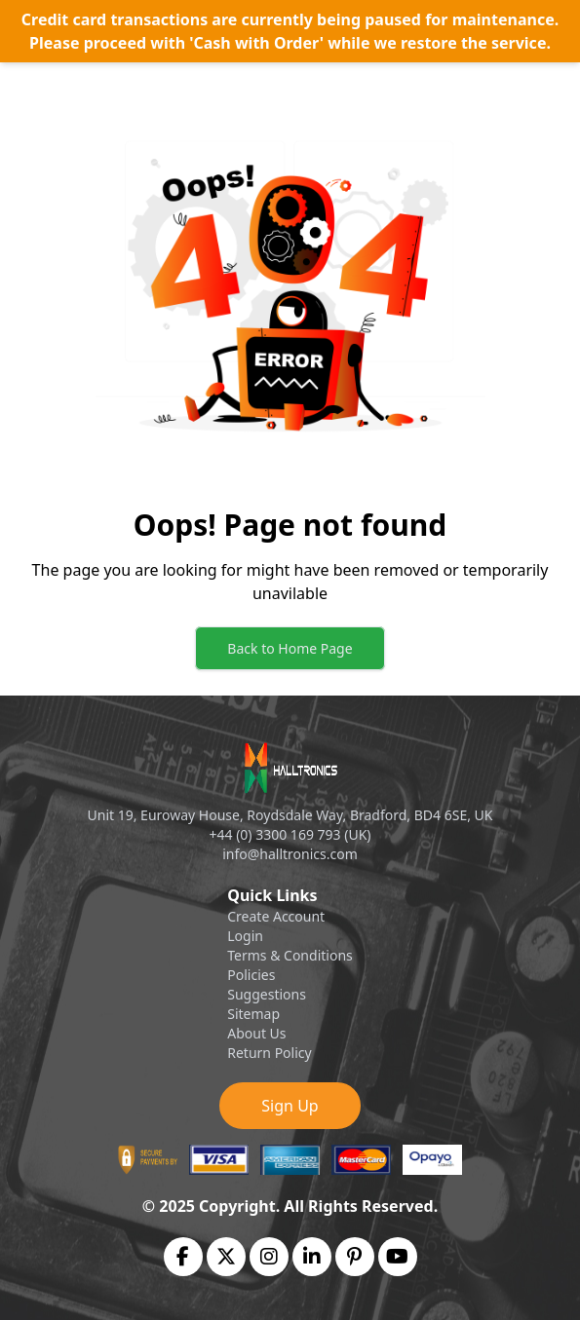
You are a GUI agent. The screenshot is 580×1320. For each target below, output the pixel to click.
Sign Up (289, 1105)
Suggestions (266, 994)
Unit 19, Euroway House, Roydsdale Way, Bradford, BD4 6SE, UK (290, 815)
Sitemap (253, 1013)
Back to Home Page (289, 648)
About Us (256, 1033)
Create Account (276, 916)
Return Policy (269, 1052)
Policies (251, 974)
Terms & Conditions (290, 955)
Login (245, 935)
